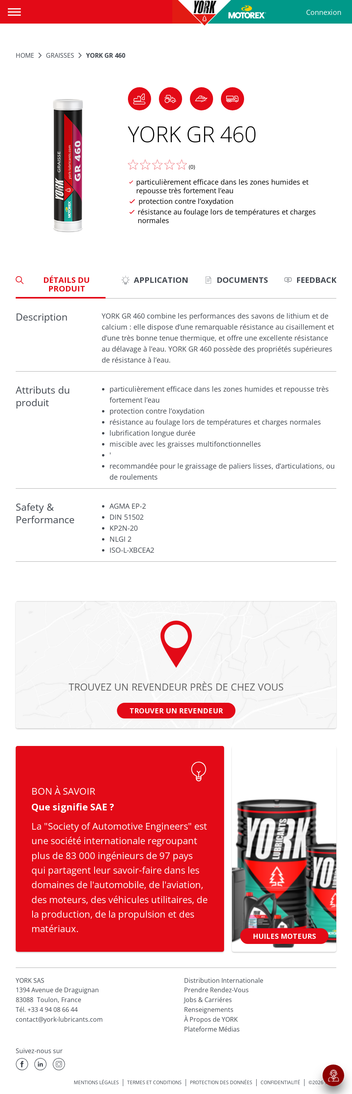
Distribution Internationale (223, 980)
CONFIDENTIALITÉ (280, 1082)
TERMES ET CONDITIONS (154, 1082)
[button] (139, 98)
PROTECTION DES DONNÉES (221, 1082)
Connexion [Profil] (323, 12)
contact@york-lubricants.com (59, 1019)
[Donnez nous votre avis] (157, 164)
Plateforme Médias (212, 1029)
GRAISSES (60, 55)
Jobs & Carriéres (208, 999)
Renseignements (208, 1009)
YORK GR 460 (105, 55)
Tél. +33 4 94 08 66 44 (47, 1009)
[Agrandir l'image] (68, 165)
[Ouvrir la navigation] (16, 11)
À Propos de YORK (211, 1019)
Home (25, 55)
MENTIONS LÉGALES (96, 1082)
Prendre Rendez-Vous (216, 990)
